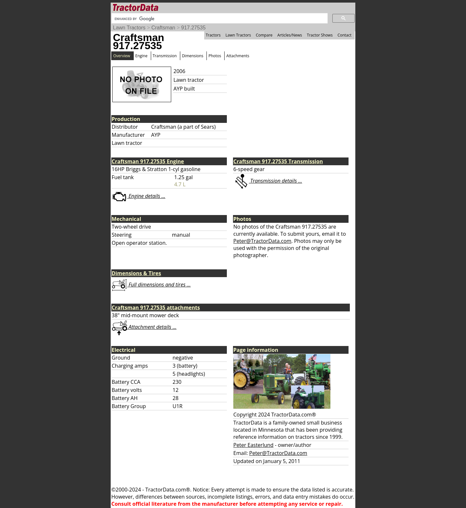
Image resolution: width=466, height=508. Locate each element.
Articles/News (289, 35)
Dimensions (192, 56)
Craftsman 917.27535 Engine (148, 161)
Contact (344, 35)
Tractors (213, 35)
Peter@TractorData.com (262, 240)
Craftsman (163, 27)
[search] (219, 19)
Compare (264, 35)
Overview (121, 56)
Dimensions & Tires (136, 273)
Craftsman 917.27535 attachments (156, 307)
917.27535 (193, 27)
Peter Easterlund (253, 445)
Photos (214, 56)
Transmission (165, 56)
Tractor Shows (320, 35)
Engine (141, 56)
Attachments (237, 56)
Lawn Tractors (129, 27)
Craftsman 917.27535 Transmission (278, 161)
